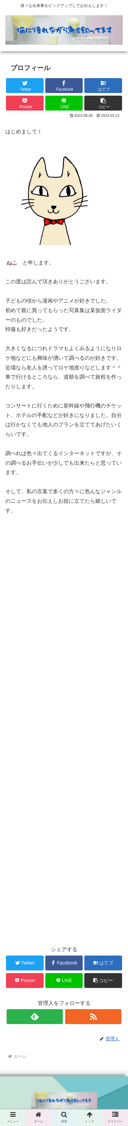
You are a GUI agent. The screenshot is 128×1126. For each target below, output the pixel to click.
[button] (103, 103)
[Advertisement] (64, 727)
